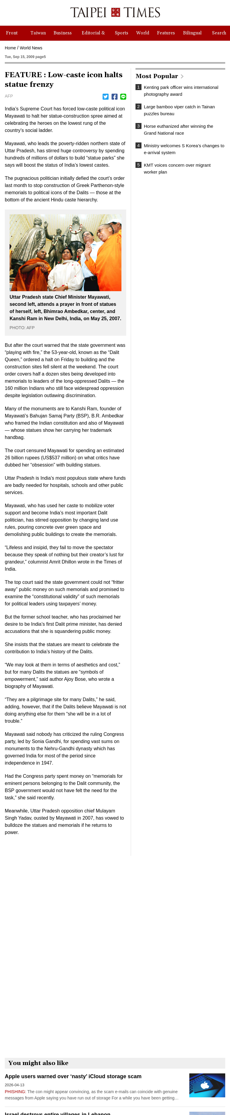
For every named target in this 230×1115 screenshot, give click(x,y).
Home (10, 47)
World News (31, 47)
